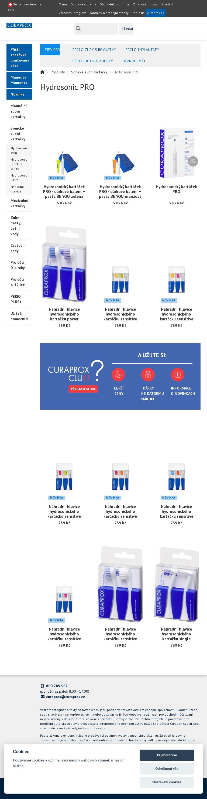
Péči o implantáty (142, 49)
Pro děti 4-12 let (18, 282)
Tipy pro (52, 49)
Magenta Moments (19, 80)
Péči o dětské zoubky (93, 61)
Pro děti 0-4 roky (18, 265)
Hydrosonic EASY (19, 177)
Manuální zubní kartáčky (19, 111)
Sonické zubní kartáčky (18, 133)
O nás (63, 4)
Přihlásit (138, 13)
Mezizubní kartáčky (19, 203)
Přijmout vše (167, 755)
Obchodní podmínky (114, 4)
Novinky (17, 94)
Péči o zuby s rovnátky (94, 49)
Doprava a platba (83, 4)
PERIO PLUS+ (16, 299)
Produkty (58, 72)
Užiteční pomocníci (19, 316)
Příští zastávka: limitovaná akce (20, 57)
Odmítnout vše (166, 769)
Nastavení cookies (166, 782)
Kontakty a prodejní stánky (109, 13)
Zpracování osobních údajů (153, 4)
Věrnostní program (72, 13)
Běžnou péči (134, 61)
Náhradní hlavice (17, 189)
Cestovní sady (18, 248)
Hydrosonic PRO (19, 150)
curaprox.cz (155, 13)
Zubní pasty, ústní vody (16, 225)
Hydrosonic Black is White (19, 164)
